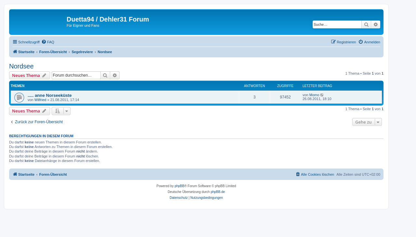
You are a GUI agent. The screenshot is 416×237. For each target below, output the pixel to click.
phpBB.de (218, 192)
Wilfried (40, 100)
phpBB (179, 186)
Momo (314, 95)
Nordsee (21, 66)
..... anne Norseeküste (50, 95)
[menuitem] (47, 42)
